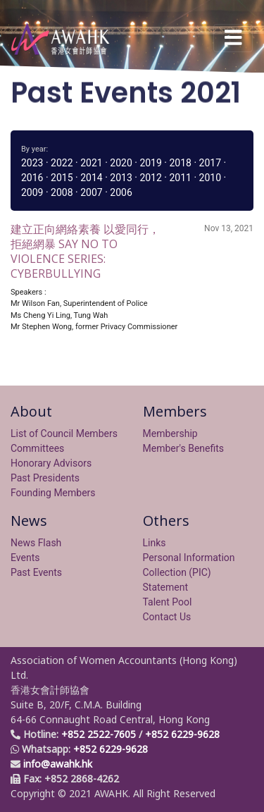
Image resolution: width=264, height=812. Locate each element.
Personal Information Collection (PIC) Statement (189, 572)
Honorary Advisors (51, 463)
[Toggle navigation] (233, 38)
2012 (150, 177)
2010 (210, 177)
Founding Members (53, 492)
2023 (32, 162)
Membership (170, 433)
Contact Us (167, 616)
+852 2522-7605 (98, 734)
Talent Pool (167, 602)
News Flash (36, 542)
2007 (91, 192)
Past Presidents (45, 478)
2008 (62, 192)
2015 (62, 177)
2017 (210, 162)
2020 (121, 162)
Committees (37, 448)
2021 (91, 162)
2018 (180, 162)
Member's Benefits (184, 448)
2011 (180, 177)
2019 (150, 162)
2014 (91, 177)
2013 (121, 177)
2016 (32, 177)
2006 (121, 192)
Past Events (36, 572)
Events (25, 557)
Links (154, 542)
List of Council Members (64, 433)
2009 (32, 192)
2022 (62, 162)
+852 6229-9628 (182, 734)
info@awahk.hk (57, 763)
